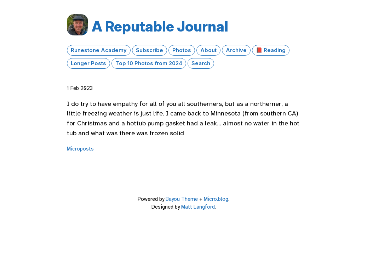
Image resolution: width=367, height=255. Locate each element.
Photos (181, 50)
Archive (236, 50)
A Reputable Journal (160, 26)
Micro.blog (216, 199)
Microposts (80, 149)
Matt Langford (198, 207)
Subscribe (149, 50)
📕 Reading (271, 50)
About (208, 50)
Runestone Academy (99, 50)
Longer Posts (88, 63)
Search (200, 63)
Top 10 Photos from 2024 (148, 63)
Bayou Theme (182, 199)
